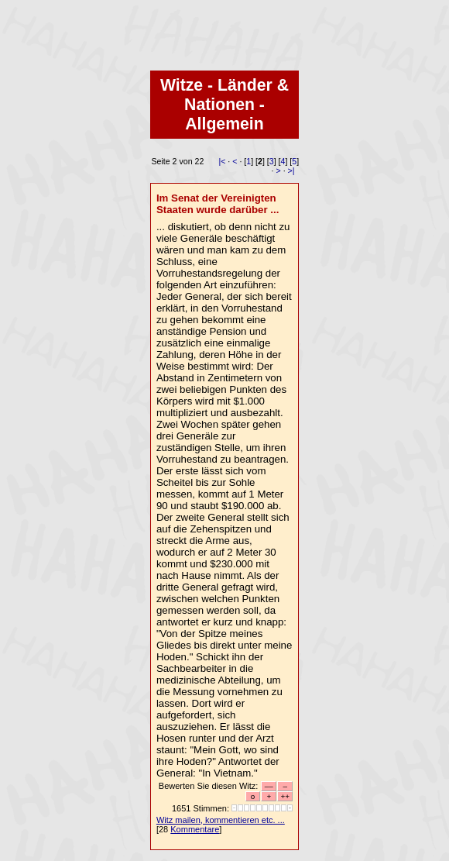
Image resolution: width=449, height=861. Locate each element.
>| (291, 170)
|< (221, 161)
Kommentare (194, 829)
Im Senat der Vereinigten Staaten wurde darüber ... (217, 203)
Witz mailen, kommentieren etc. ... (220, 820)
